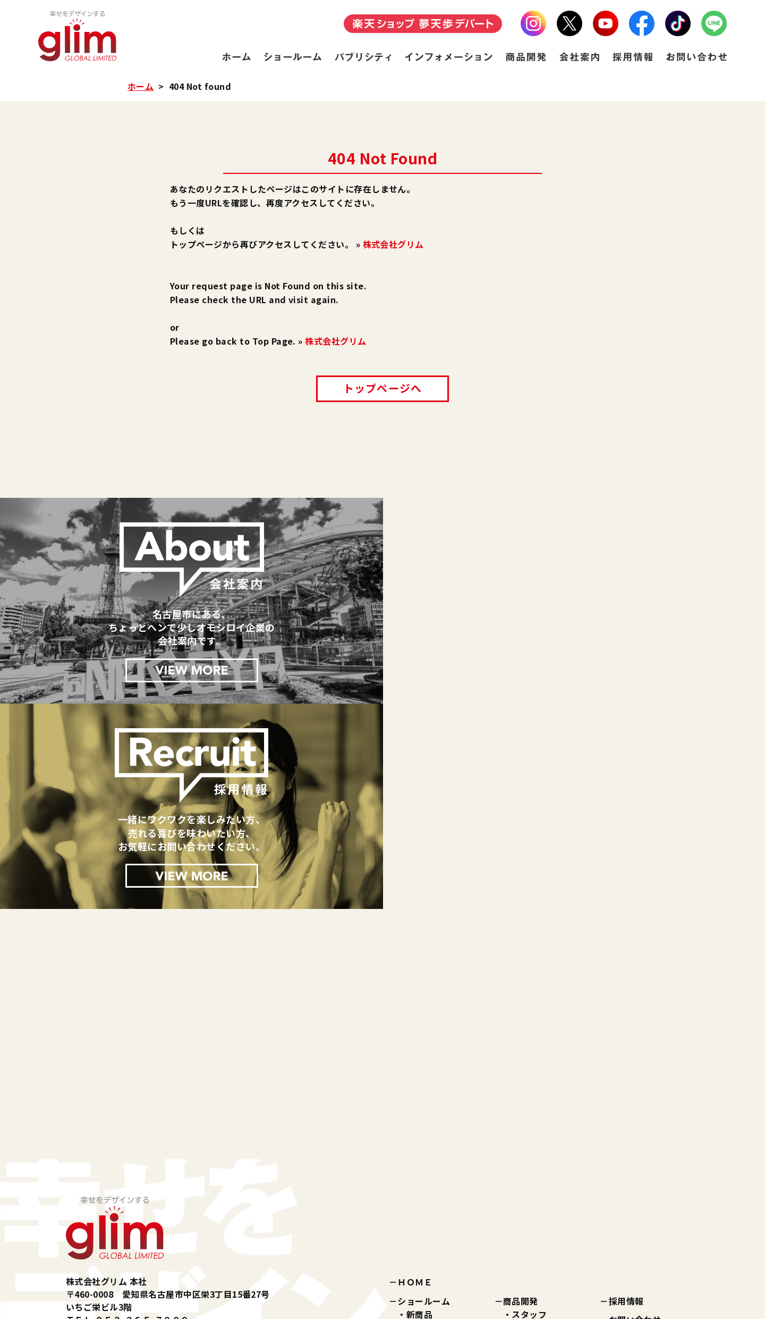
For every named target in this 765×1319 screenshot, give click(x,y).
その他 (419, 1163)
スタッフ (529, 1109)
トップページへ (382, 388)
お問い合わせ (635, 1114)
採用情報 (626, 1095)
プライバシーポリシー (652, 1132)
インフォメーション (436, 1201)
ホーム (141, 86)
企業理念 (529, 1141)
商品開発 (520, 1095)
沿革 (520, 1168)
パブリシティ (423, 1182)
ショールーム (423, 1095)
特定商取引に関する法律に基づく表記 (648, 1159)
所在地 (525, 1182)
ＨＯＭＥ (414, 1076)
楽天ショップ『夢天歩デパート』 (463, 1230)
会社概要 (529, 1155)
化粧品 (419, 1122)
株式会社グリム (393, 244)
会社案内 (520, 1127)
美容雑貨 (423, 1136)
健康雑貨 (423, 1149)
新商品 (419, 1109)
